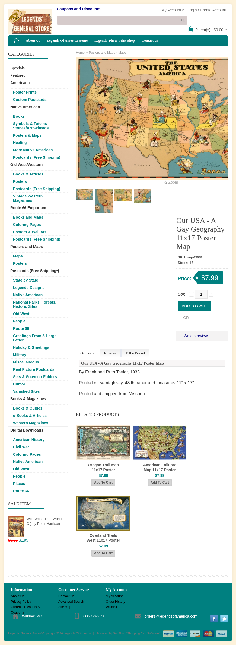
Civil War (21, 447)
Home (80, 53)
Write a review (196, 336)
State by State (25, 280)
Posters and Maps (26, 246)
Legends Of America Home (67, 41)
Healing (20, 143)
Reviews (110, 353)
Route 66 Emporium (28, 208)
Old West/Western (26, 164)
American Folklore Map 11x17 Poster (159, 467)
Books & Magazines (28, 399)
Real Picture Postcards (34, 369)
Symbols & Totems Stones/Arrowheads (31, 126)
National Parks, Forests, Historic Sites (34, 304)
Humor (19, 384)
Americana (20, 83)
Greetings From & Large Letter (34, 338)
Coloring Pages (27, 224)
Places (19, 483)
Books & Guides (27, 408)
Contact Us (150, 41)
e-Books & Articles (30, 415)
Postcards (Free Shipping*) (34, 271)
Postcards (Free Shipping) (36, 157)
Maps (18, 256)
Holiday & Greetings (31, 347)
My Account (114, 596)
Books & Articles (28, 174)
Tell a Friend (135, 353)
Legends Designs (28, 287)
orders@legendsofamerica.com (171, 616)
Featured (17, 75)
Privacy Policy (21, 602)
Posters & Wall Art (29, 232)
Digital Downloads (26, 430)
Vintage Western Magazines (28, 198)
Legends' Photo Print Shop (114, 41)
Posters (20, 181)
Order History (115, 602)
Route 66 (21, 328)
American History (28, 440)
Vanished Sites (26, 391)
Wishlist (111, 607)
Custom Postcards (30, 99)
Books (19, 116)
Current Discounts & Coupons (25, 607)
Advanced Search (71, 602)
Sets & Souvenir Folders (35, 377)
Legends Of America (77, 633)
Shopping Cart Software (143, 633)
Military (19, 355)
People (19, 321)
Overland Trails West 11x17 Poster (103, 537)
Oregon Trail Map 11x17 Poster (103, 467)
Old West (21, 314)
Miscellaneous (26, 362)
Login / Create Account (206, 10)
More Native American (33, 150)
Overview (87, 353)
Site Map (64, 607)
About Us (33, 41)
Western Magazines (30, 423)
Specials (17, 68)
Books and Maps (28, 217)
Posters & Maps (27, 135)
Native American (25, 107)
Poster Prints (25, 92)
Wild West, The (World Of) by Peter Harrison (44, 521)
